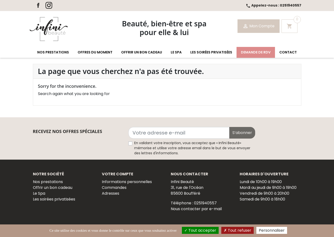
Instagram (48, 5)
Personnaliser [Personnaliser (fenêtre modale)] (272, 230)
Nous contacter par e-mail (196, 209)
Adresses (110, 193)
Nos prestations (48, 182)
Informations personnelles (127, 182)
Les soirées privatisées (54, 199)
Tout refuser (237, 230)
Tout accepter (200, 230)
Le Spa (39, 193)
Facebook (38, 5)
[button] (53, 52)
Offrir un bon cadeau (52, 187)
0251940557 (273, 5)
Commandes (114, 187)
